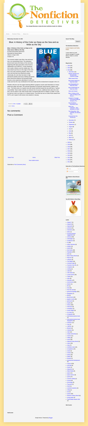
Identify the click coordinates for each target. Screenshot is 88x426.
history (13, 105)
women (69, 393)
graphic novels (70, 299)
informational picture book (73, 316)
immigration (70, 314)
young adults (70, 397)
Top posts (69, 384)
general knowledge (72, 291)
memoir (69, 335)
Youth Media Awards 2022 (73, 399)
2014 (69, 155)
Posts (69, 169)
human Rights (70, 310)
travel (68, 386)
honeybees (70, 308)
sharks (68, 367)
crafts (68, 270)
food (68, 288)
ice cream (69, 312)
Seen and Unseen (73, 91)
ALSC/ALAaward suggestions (71, 234)
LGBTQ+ (69, 326)
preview (69, 358)
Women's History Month (73, 395)
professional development (73, 360)
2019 (69, 144)
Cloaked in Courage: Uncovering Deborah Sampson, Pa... (74, 100)
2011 (69, 161)
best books (70, 250)
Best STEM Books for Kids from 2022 (74, 88)
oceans (69, 352)
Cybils (68, 276)
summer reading (71, 378)
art (67, 242)
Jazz (68, 324)
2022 (69, 70)
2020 (69, 142)
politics (69, 356)
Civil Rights (70, 261)
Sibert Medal (70, 371)
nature (68, 343)
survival (69, 380)
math (68, 332)
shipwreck (69, 369)
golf (68, 295)
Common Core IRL (71, 265)
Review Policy (16, 34)
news (68, 345)
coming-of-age (70, 263)
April (70, 135)
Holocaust (69, 306)
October (71, 122)
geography (69, 293)
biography (69, 252)
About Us (25, 34)
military (69, 337)
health (68, 303)
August (71, 126)
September (72, 124)
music (68, 339)
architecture (70, 240)
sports (68, 376)
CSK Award (70, 272)
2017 (69, 149)
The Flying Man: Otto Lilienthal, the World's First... (74, 113)
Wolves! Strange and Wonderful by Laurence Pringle (74, 75)
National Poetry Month (72, 341)
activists (69, 228)
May (70, 133)
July (70, 128)
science (69, 363)
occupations (70, 349)
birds (68, 254)
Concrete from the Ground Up (73, 116)
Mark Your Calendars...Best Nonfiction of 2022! (74, 108)
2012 (69, 159)
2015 (69, 153)
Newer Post (11, 157)
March (70, 137)
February (71, 139)
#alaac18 (69, 224)
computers (69, 267)
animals (69, 237)
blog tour (69, 257)
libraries (69, 328)
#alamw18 (69, 226)
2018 (69, 146)
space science (70, 374)
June (70, 131)
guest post (69, 301)
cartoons (69, 259)
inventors (69, 322)
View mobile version (34, 160)
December (71, 71)
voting (68, 390)
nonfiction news (71, 347)
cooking (69, 269)
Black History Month (72, 255)
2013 (69, 157)
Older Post (57, 157)
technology (70, 382)
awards (69, 248)
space (68, 373)
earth (68, 278)
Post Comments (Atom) (20, 164)
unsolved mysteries (72, 388)
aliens (68, 231)
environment (70, 282)
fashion (69, 284)
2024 (69, 65)
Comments (70, 171)
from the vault (70, 289)
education (69, 280)
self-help (69, 365)
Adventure (69, 229)
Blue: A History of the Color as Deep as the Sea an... (74, 95)
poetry (68, 354)
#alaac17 (69, 222)
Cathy (14, 103)
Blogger (51, 417)
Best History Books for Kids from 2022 (74, 81)
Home (7, 34)
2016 (69, 151)
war (68, 391)
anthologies (70, 238)
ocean (68, 351)
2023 (69, 67)
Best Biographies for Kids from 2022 (74, 85)
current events (70, 274)
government (70, 297)
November (71, 120)
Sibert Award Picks (73, 78)
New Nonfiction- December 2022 (73, 103)
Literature (69, 330)
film (68, 286)
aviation (69, 246)
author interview (71, 244)
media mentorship (71, 333)
